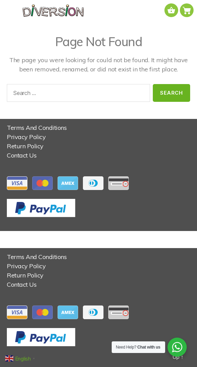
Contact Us (21, 155)
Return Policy (25, 146)
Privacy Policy (26, 137)
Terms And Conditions (36, 128)
